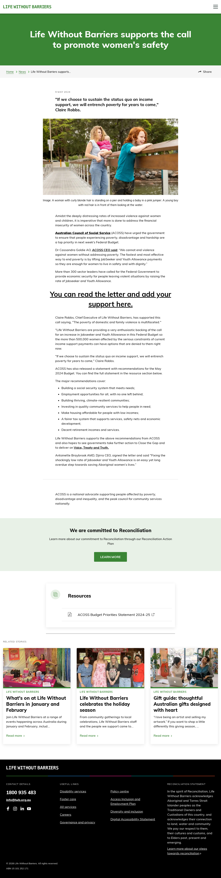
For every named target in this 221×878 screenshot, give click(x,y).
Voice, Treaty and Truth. (91, 447)
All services (68, 807)
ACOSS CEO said (104, 250)
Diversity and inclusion (126, 811)
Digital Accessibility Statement (132, 819)
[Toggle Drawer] (215, 7)
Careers (65, 814)
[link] (37, 696)
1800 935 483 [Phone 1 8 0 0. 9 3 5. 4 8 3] (21, 792)
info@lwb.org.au (18, 800)
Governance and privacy (77, 822)
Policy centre (119, 791)
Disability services (73, 791)
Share (205, 72)
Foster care (68, 799)
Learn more (110, 557)
